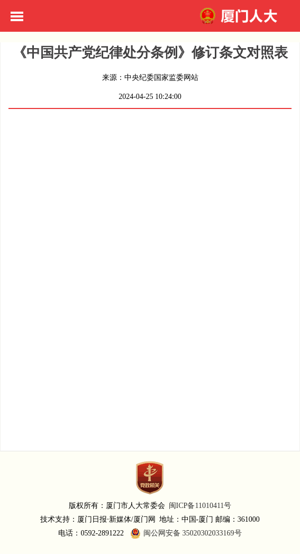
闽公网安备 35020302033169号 (185, 533)
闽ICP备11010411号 (200, 506)
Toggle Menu (17, 16)
